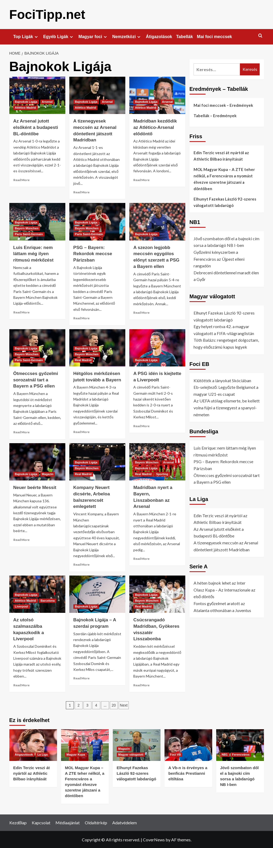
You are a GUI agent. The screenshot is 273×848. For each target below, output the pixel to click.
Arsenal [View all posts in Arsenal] (47, 101)
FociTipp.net (47, 14)
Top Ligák (26, 36)
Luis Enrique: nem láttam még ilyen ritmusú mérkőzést (33, 254)
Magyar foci (93, 36)
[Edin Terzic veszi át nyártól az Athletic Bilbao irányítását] (33, 745)
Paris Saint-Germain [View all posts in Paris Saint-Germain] (29, 233)
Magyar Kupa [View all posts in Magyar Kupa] (76, 754)
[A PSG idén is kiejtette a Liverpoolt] (157, 347)
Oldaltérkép (96, 822)
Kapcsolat (41, 822)
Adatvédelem (124, 822)
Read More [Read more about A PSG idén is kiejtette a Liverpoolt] (141, 426)
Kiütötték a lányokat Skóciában (222, 380)
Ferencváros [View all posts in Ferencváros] (241, 754)
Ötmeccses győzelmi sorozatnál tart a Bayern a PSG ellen (35, 380)
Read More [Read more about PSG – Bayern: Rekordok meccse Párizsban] (81, 318)
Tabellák (184, 36)
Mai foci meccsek (214, 36)
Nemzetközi (127, 36)
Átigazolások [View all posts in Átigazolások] (24, 754)
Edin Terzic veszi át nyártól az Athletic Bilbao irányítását (221, 155)
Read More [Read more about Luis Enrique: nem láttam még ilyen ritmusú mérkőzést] (21, 312)
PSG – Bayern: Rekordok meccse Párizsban (92, 254)
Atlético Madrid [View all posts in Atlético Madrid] (25, 107)
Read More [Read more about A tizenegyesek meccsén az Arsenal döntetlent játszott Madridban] (81, 192)
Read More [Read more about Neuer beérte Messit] (21, 539)
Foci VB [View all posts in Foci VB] (175, 754)
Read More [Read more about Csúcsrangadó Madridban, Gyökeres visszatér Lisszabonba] (141, 685)
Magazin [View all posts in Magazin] (47, 473)
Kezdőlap (18, 822)
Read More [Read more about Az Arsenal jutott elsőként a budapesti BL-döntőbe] (21, 180)
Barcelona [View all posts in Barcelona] (48, 600)
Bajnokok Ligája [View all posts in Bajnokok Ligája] (26, 101)
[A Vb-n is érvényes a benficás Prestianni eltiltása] (188, 745)
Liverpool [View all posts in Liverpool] (21, 606)
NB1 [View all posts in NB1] (225, 754)
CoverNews (154, 839)
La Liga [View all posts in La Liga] (42, 754)
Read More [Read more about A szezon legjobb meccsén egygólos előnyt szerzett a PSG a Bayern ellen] (141, 312)
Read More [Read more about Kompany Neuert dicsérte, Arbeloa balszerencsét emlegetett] (81, 564)
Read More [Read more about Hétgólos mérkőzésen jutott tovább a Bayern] (81, 432)
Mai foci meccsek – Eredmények (223, 105)
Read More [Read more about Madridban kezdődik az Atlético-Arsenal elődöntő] (141, 180)
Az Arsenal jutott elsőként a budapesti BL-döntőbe (35, 127)
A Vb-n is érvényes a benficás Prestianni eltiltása (187, 773)
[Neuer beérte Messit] (37, 461)
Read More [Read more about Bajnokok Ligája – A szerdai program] (81, 678)
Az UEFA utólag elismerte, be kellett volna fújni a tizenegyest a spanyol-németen (227, 407)
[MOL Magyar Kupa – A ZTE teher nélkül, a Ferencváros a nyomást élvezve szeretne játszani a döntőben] (85, 745)
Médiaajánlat (67, 822)
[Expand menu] (36, 36)
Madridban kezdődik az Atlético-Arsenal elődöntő (155, 127)
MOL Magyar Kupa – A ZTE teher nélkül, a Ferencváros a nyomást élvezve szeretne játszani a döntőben (224, 179)
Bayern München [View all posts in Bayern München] (27, 228)
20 (114, 705)
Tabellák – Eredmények (215, 115)
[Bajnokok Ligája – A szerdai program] (97, 594)
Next (124, 705)
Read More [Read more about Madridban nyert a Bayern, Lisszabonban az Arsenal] (141, 558)
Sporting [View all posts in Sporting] (162, 473)
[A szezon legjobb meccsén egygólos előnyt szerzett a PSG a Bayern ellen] (157, 221)
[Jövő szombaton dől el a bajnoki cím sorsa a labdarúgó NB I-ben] (240, 745)
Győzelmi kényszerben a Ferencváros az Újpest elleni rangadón (219, 258)
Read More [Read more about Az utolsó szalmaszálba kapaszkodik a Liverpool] (21, 685)
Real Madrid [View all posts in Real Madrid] (83, 359)
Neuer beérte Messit (35, 487)
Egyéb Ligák (58, 36)
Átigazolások (159, 36)
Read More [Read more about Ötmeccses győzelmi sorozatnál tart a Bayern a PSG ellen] (21, 432)
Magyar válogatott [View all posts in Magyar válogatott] (130, 754)
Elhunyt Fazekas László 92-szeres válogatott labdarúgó (225, 201)
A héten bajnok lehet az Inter (220, 582)
